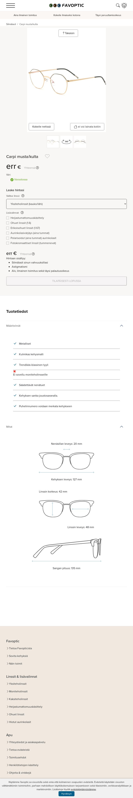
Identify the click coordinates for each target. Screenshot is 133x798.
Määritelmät (13, 326)
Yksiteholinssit (17, 684)
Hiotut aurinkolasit (20, 722)
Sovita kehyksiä (18, 656)
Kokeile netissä (41, 127)
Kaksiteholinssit (18, 699)
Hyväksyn (66, 794)
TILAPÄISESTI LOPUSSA (66, 281)
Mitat (9, 427)
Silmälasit (11, 24)
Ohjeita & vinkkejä (20, 773)
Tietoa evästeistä (19, 750)
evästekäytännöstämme (83, 789)
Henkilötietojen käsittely (23, 765)
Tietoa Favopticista (20, 648)
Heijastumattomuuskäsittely (25, 707)
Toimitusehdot (17, 757)
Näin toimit (15, 664)
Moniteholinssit (18, 691)
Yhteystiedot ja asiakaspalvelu (27, 742)
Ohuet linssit (16, 714)
